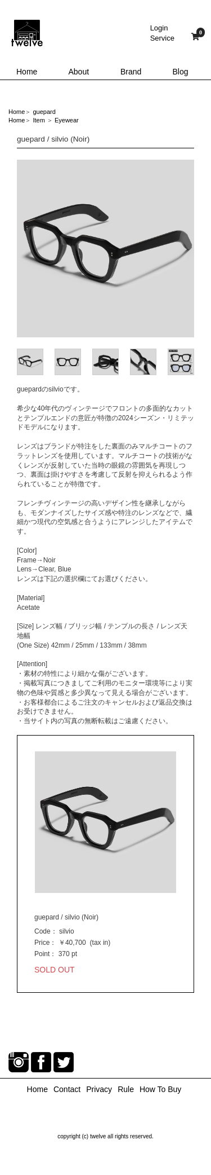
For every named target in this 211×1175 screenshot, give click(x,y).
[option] (105, 248)
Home (26, 71)
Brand (130, 71)
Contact (66, 1089)
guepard (44, 111)
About (79, 71)
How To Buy (160, 1089)
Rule (126, 1089)
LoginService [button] (162, 33)
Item (38, 120)
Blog (180, 71)
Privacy (99, 1089)
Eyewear (67, 120)
